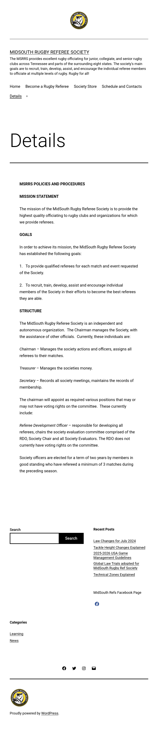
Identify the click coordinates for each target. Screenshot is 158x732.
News (14, 641)
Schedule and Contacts (122, 86)
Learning (16, 634)
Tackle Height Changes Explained (119, 547)
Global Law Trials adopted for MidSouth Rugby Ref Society (116, 565)
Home (15, 86)
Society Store (85, 86)
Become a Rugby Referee (47, 86)
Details (16, 96)
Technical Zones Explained (114, 575)
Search (15, 530)
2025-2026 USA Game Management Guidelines (112, 555)
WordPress (49, 713)
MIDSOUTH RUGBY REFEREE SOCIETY (49, 52)
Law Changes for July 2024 (114, 541)
